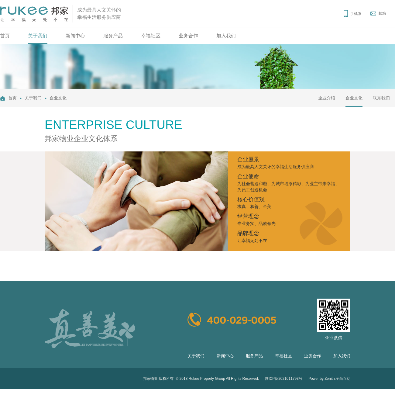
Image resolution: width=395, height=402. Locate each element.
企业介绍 (326, 97)
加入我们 (226, 35)
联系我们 (381, 97)
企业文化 (58, 97)
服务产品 (113, 35)
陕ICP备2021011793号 (283, 378)
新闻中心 (75, 35)
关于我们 (37, 35)
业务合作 (188, 35)
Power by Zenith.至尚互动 (329, 378)
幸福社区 (150, 35)
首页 (5, 35)
